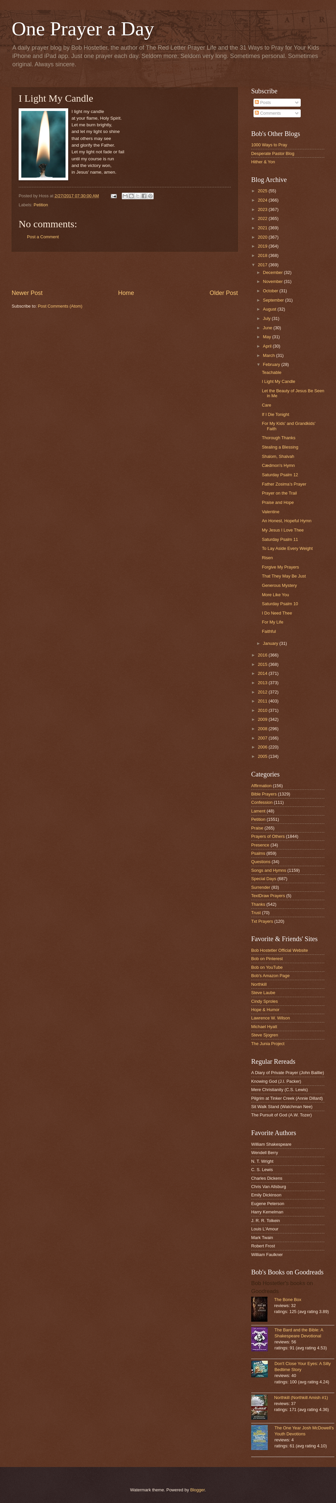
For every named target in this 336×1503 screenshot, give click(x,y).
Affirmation (261, 785)
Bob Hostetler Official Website (279, 950)
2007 (263, 738)
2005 (263, 756)
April (267, 346)
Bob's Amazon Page (270, 975)
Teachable (271, 372)
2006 (263, 747)
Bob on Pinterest (267, 958)
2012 (263, 692)
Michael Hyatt (264, 1026)
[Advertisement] (125, 270)
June (268, 327)
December (273, 272)
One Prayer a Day (83, 29)
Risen (267, 557)
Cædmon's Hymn (278, 465)
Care (266, 405)
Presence (260, 844)
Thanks (258, 904)
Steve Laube (263, 992)
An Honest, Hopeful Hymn (286, 520)
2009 (263, 719)
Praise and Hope (278, 502)
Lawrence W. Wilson (270, 1017)
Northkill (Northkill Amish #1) (301, 1397)
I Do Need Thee (277, 613)
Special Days (263, 878)
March (269, 355)
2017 (263, 264)
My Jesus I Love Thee (283, 530)
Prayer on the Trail (279, 493)
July (267, 318)
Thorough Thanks (278, 437)
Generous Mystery (279, 585)
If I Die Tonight (275, 414)
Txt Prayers (262, 921)
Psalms (258, 853)
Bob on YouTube (267, 967)
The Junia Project (267, 1043)
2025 (263, 190)
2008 (263, 728)
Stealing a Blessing (280, 447)
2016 (263, 655)
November (273, 281)
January (271, 643)
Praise (257, 827)
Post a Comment (43, 236)
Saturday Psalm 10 (280, 603)
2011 (263, 701)
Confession (261, 802)
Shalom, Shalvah (278, 456)
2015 (263, 664)
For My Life (272, 622)
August (270, 309)
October (271, 290)
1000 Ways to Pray (269, 144)
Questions (260, 861)
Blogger (197, 1489)
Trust (256, 912)
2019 (263, 246)
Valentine (270, 511)
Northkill (259, 984)
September (274, 300)
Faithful (269, 631)
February (272, 364)
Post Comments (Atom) (60, 306)
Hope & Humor (265, 1009)
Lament (258, 810)
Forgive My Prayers (280, 567)
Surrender (260, 887)
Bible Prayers (264, 793)
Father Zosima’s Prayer (284, 484)
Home (126, 293)
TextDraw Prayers (268, 895)
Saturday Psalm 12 (280, 474)
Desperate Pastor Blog (272, 153)
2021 (263, 227)
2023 (263, 209)
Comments (268, 113)
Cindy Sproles (264, 1001)
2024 (263, 200)
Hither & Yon (263, 161)
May (267, 336)
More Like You (275, 594)
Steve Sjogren (264, 1034)
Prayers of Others (268, 836)
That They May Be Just (284, 576)
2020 (263, 237)
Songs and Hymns (268, 870)
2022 (263, 218)
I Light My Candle (278, 381)
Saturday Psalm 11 (280, 539)
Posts (263, 102)
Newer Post (27, 293)
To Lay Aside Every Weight (287, 548)
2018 (263, 255)
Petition (41, 204)
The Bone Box (287, 1299)
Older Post (224, 293)
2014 (263, 673)
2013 (263, 682)
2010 (263, 710)
